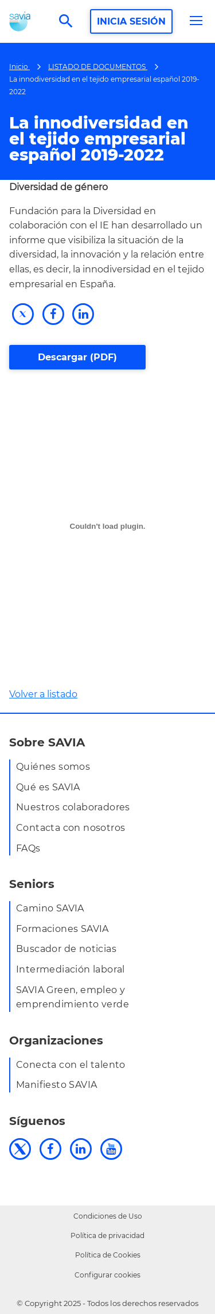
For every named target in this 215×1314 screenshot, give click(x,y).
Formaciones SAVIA (62, 928)
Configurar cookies (107, 1275)
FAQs (28, 848)
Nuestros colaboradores (73, 807)
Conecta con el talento (71, 1064)
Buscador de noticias (66, 948)
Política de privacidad (107, 1235)
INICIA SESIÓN (131, 21)
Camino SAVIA (50, 908)
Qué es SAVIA (48, 787)
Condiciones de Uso (107, 1216)
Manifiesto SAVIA (56, 1084)
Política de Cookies (107, 1255)
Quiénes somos (53, 766)
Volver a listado (43, 694)
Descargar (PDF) (77, 357)
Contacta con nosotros (70, 827)
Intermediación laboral (70, 969)
